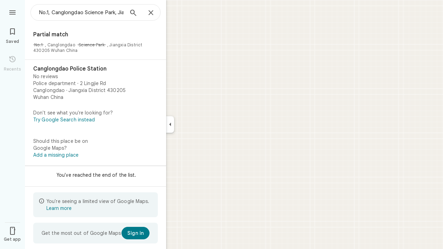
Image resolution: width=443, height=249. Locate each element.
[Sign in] (135, 233)
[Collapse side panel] (170, 124)
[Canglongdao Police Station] (95, 83)
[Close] (151, 13)
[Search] (133, 13)
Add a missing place (56, 155)
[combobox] (81, 12)
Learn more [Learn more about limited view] (59, 208)
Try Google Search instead (64, 120)
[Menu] (12, 12)
